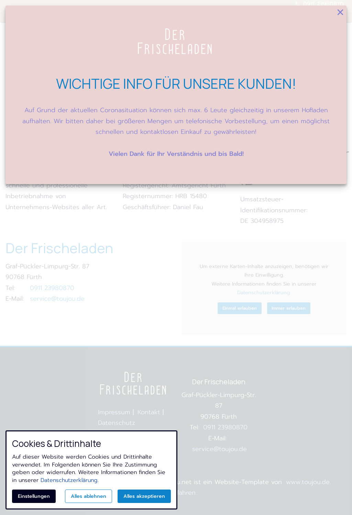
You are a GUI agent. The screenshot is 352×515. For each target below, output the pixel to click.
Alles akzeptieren (144, 496)
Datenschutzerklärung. (70, 480)
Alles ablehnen (88, 496)
